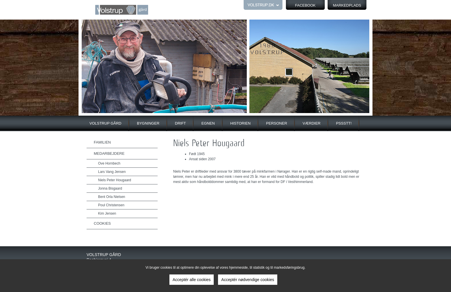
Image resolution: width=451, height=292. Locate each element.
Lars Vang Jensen (112, 172)
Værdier (311, 123)
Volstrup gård (105, 123)
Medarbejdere (109, 153)
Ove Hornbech (109, 163)
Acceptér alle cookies (192, 279)
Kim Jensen (107, 213)
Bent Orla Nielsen (111, 197)
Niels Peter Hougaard (114, 180)
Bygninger (148, 123)
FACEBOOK (305, 5)
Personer (276, 123)
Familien (102, 142)
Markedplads (347, 5)
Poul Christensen (111, 205)
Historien (240, 123)
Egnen (208, 123)
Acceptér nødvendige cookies (247, 279)
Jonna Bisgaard (110, 188)
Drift (180, 123)
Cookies (102, 223)
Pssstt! (343, 123)
